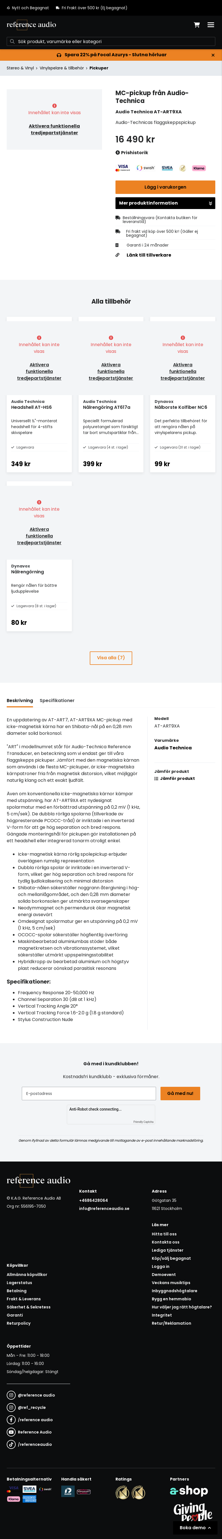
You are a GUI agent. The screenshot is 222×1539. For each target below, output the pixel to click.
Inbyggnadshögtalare (174, 1291)
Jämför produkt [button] (174, 778)
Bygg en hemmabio (171, 1299)
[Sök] (111, 41)
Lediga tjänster (167, 1250)
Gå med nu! (180, 1093)
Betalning (17, 1291)
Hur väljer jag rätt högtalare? (182, 1307)
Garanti (15, 1315)
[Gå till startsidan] (31, 25)
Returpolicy (18, 1323)
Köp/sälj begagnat (171, 1258)
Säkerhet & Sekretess (29, 1307)
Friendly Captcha (143, 1121)
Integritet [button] (162, 1315)
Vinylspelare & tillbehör (62, 68)
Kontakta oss (166, 1242)
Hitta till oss (164, 1234)
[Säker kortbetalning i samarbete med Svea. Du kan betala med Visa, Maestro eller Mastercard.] (13, 1489)
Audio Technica (173, 748)
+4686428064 (93, 1200)
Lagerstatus (19, 1282)
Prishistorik (131, 153)
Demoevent (164, 1274)
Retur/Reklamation (171, 1323)
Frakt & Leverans (24, 1299)
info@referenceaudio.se (104, 1208)
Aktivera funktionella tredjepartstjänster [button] (54, 129)
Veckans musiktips (171, 1282)
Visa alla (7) (111, 657)
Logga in (160, 1266)
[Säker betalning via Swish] (45, 1489)
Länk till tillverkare (149, 255)
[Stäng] (213, 55)
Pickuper (98, 68)
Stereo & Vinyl (20, 68)
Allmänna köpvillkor (27, 1274)
